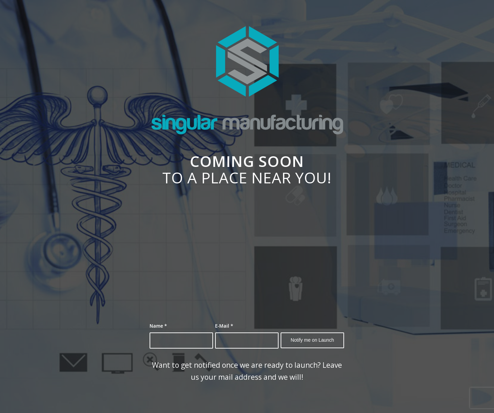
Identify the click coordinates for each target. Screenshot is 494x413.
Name (158, 326)
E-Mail (224, 326)
